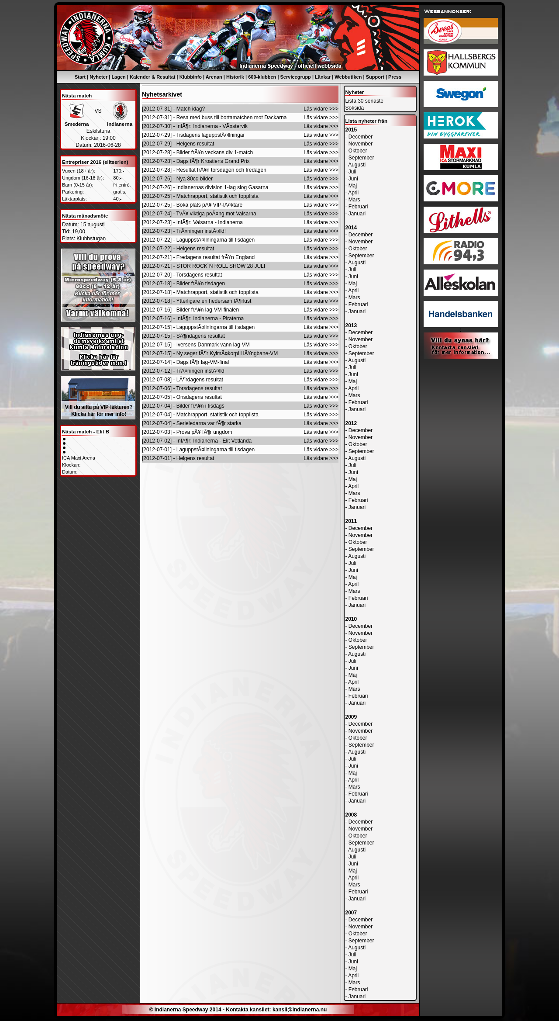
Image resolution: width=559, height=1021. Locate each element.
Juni (353, 179)
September (361, 158)
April (353, 193)
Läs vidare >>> (321, 109)
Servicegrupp (295, 77)
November (361, 144)
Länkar (323, 77)
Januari (357, 214)
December (361, 137)
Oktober (358, 151)
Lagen (118, 77)
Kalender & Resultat (153, 77)
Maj (353, 186)
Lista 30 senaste (364, 101)
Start (80, 77)
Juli (352, 172)
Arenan (214, 77)
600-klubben (262, 77)
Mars (354, 200)
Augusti (357, 165)
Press (394, 77)
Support (375, 77)
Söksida (354, 108)
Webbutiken (348, 77)
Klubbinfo (190, 77)
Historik (235, 77)
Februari (358, 207)
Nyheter (98, 77)
